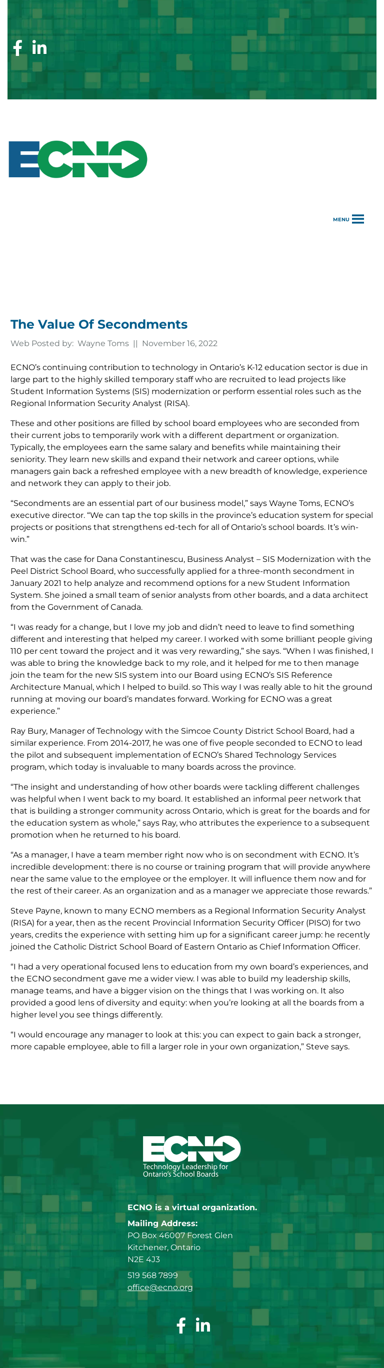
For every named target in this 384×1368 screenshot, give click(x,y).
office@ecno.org (160, 1287)
